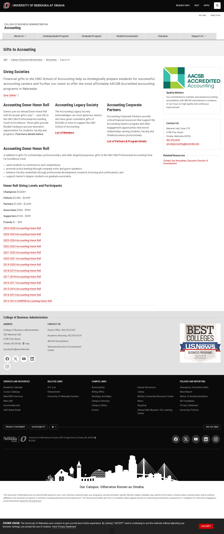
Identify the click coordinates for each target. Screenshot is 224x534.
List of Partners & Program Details (127, 141)
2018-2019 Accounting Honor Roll (22, 270)
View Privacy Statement (64, 526)
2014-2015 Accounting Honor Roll (22, 294)
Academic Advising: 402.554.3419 (64, 335)
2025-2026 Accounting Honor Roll (22, 228)
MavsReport (186, 391)
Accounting (12, 28)
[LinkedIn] (32, 359)
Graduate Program (91, 36)
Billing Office (98, 391)
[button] (20, 36)
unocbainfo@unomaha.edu (16, 349)
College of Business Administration (26, 24)
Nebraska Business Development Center (64, 348)
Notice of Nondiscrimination (194, 396)
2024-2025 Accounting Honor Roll (22, 234)
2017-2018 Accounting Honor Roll (22, 276)
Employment (54, 391)
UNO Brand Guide (12, 410)
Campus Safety (99, 405)
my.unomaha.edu (11, 405)
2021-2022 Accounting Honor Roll (22, 252)
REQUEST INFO (183, 5)
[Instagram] (7, 366)
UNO (5, 60)
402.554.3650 (173, 140)
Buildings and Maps (101, 396)
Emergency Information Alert (194, 387)
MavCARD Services (13, 396)
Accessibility (98, 387)
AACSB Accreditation (58, 341)
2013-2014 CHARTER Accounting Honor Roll (27, 301)
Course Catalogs (11, 391)
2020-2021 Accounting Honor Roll (22, 258)
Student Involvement (127, 36)
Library (140, 391)
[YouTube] (24, 359)
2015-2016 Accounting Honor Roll (22, 288)
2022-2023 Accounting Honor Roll (22, 246)
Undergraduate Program (56, 36)
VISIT (196, 5)
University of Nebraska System (63, 396)
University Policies (189, 410)
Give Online (9, 95)
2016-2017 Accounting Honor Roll (22, 282)
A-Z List (52, 387)
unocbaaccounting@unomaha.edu (182, 144)
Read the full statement (30, 501)
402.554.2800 (212, 427)
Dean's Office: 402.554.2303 (61, 330)
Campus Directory (101, 400)
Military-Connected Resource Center (155, 396)
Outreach (163, 36)
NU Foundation (187, 400)
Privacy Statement (189, 405)
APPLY (206, 5)
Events (95, 410)
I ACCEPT (206, 526)
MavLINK (8, 400)
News (140, 400)
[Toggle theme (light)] (54, 427)
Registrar (142, 405)
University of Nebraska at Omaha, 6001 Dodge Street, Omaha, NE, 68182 (62, 437)
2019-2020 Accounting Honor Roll (22, 264)
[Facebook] (7, 359)
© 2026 (32, 440)
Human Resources (146, 387)
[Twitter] (15, 359)
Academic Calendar (13, 387)
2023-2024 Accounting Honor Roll (22, 240)
